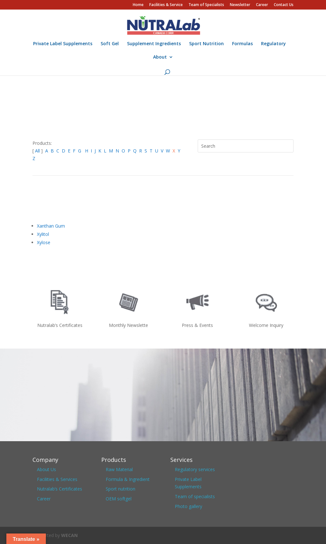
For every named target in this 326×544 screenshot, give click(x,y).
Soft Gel (110, 43)
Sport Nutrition (206, 43)
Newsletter (240, 5)
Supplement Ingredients (154, 43)
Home (138, 5)
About (160, 57)
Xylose (43, 242)
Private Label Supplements (62, 43)
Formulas (242, 43)
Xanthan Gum (51, 226)
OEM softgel (118, 499)
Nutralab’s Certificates (59, 489)
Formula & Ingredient (128, 479)
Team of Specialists (206, 5)
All (38, 151)
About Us (46, 469)
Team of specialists (195, 496)
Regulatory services (195, 469)
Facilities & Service (166, 5)
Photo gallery (188, 506)
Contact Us (284, 5)
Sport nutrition (120, 489)
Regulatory (273, 43)
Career (262, 5)
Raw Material (119, 469)
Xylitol (43, 234)
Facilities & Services (57, 479)
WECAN (69, 535)
